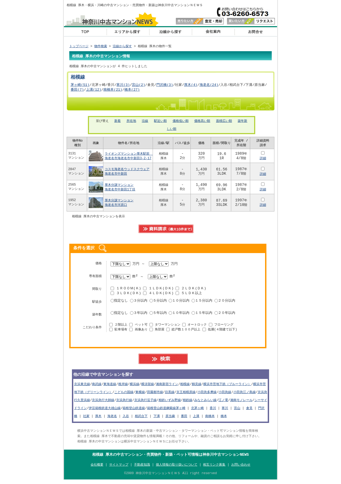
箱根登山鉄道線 (134, 411)
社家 (86, 419)
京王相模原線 (186, 395)
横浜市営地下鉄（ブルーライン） (227, 387)
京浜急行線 (124, 403)
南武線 (97, 387)
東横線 (140, 395)
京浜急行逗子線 (145, 403)
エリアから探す (128, 31)
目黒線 (169, 395)
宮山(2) (138, 86)
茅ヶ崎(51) (80, 86)
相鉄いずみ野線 (170, 403)
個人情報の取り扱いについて (176, 468)
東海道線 (109, 387)
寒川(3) (123, 86)
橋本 (224, 419)
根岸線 (123, 387)
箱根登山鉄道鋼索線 (161, 411)
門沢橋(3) (164, 86)
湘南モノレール (241, 403)
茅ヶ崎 (180, 411)
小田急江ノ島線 (244, 395)
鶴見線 (196, 387)
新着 (117, 123)
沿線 (145, 123)
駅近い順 (160, 123)
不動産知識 (142, 468)
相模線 (185, 387)
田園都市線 (155, 395)
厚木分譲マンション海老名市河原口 (119, 205)
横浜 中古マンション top (85, 31)
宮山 (237, 411)
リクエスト (251, 21)
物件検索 (100, 46)
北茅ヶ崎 (197, 411)
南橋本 (210, 419)
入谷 (126, 419)
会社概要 (213, 31)
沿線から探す (170, 31)
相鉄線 (187, 403)
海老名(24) (209, 86)
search (166, 361)
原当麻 (170, 419)
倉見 (249, 411)
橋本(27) (132, 91)
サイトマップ (118, 468)
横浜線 (134, 387)
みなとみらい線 (205, 403)
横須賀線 (147, 387)
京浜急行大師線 (103, 403)
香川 (213, 411)
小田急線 (224, 395)
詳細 (263, 160)
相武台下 (141, 419)
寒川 (225, 411)
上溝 (196, 419)
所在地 (131, 123)
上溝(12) (94, 91)
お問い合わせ (255, 31)
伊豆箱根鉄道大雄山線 (105, 411)
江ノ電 (223, 403)
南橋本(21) (112, 91)
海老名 (112, 419)
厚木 (98, 419)
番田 (184, 419)
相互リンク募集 (214, 468)
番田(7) (77, 91)
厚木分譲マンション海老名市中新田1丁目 (120, 189)
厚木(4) (190, 86)
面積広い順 (224, 123)
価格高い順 (202, 123)
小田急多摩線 (207, 395)
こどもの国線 (123, 395)
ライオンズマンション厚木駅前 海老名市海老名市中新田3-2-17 (129, 158)
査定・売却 (200, 21)
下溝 (156, 419)
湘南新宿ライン (167, 387)
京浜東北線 (82, 387)
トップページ (78, 46)
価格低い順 (181, 123)
